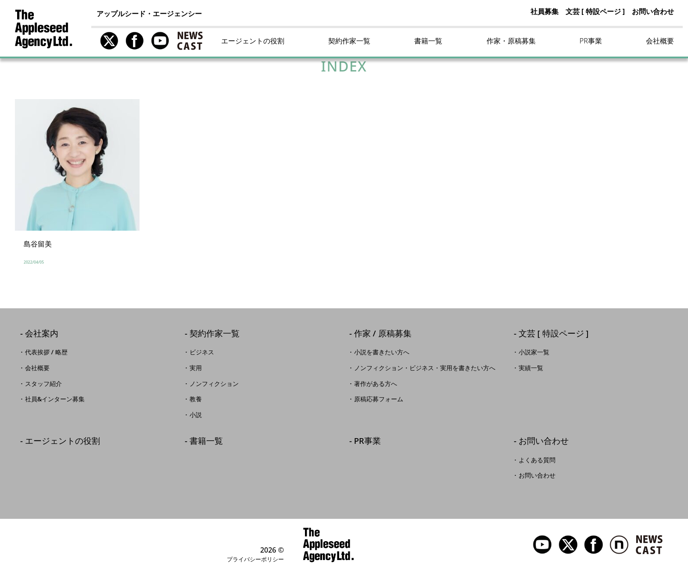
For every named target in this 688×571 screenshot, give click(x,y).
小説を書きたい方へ (381, 352)
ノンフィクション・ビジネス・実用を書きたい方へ (424, 368)
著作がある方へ (375, 384)
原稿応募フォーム (378, 399)
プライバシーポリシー (255, 559)
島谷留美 (38, 244)
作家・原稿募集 (511, 41)
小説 (196, 415)
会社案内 (41, 334)
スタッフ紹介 (43, 384)
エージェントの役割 (252, 41)
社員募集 (544, 11)
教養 (196, 399)
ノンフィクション (214, 384)
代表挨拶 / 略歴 (46, 352)
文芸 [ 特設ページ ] (595, 11)
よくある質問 (537, 460)
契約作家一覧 (349, 41)
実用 (196, 368)
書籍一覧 (428, 41)
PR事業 (591, 41)
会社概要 (660, 41)
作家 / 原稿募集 (383, 334)
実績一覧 (531, 368)
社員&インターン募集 (55, 399)
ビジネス (202, 352)
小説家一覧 (534, 352)
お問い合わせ (653, 11)
